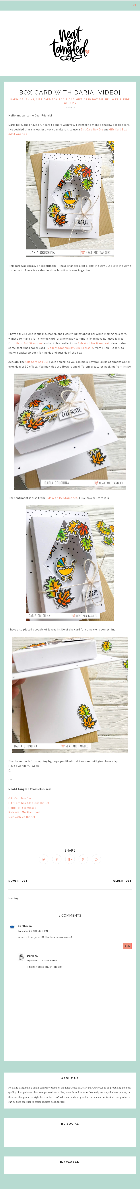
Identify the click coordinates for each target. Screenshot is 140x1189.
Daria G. (32, 956)
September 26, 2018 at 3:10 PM (33, 931)
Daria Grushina (22, 99)
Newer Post (18, 881)
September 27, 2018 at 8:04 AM (42, 961)
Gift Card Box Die (90, 99)
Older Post (122, 881)
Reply (127, 946)
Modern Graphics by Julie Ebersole (70, 348)
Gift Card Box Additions (55, 99)
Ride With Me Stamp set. (62, 498)
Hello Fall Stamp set (29, 343)
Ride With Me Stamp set (94, 343)
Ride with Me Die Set (21, 817)
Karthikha (25, 926)
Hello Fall (113, 99)
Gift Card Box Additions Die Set (29, 803)
